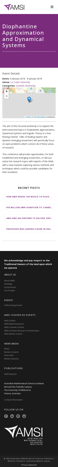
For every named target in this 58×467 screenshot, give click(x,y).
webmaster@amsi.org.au (38, 461)
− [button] (7, 96)
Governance (10, 287)
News (6, 348)
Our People (9, 290)
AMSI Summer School (14, 327)
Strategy (8, 283)
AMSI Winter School (13, 333)
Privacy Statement (29, 465)
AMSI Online (9, 320)
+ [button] (7, 91)
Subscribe (9, 355)
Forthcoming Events (13, 305)
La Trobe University (20, 82)
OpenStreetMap (40, 117)
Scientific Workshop (26, 85)
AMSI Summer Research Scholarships (21, 330)
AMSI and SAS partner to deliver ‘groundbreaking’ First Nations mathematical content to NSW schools (30, 218)
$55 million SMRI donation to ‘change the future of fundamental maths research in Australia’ (30, 207)
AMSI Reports (10, 374)
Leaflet (27, 117)
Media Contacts (11, 352)
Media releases (11, 358)
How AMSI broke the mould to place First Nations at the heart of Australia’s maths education (30, 196)
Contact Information (13, 399)
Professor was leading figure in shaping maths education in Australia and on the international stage (30, 229)
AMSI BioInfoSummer (14, 323)
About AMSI (9, 280)
